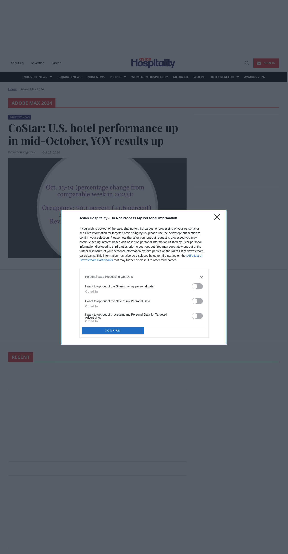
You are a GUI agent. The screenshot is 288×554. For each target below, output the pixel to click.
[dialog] (144, 277)
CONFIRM (113, 330)
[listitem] (144, 276)
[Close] (218, 218)
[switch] (197, 286)
